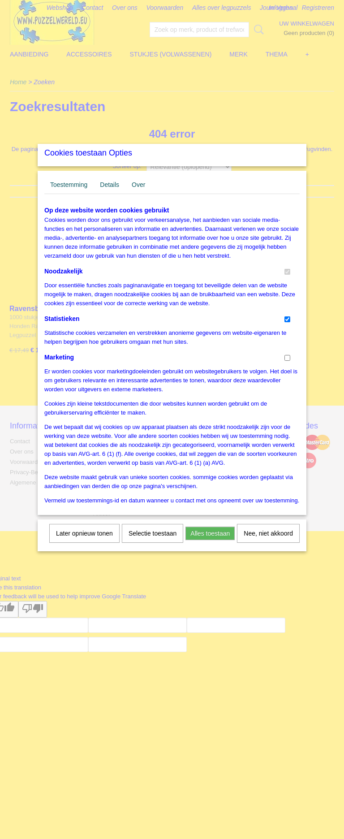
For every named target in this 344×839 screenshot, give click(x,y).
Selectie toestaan (152, 545)
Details (109, 196)
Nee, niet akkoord (268, 545)
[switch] (287, 283)
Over (138, 196)
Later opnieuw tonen (84, 545)
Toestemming (68, 196)
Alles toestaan (210, 545)
